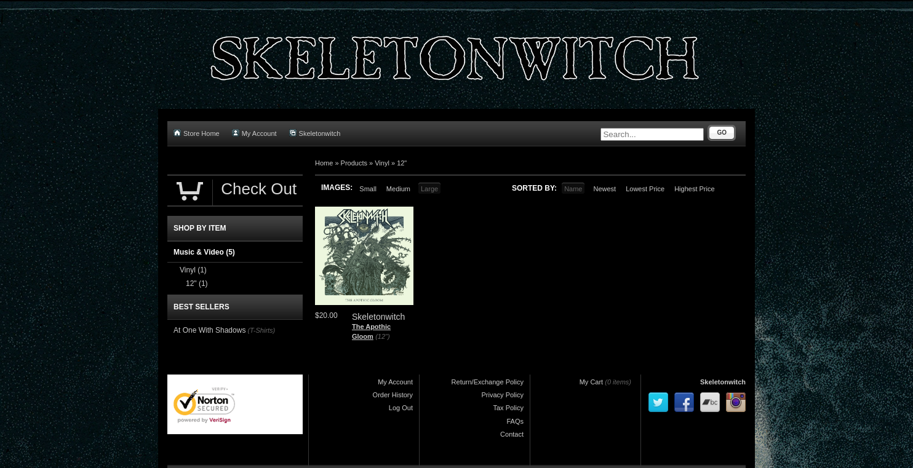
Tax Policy (508, 407)
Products (354, 163)
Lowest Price (645, 188)
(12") (382, 336)
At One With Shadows (209, 330)
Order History (393, 395)
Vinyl (382, 163)
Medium (398, 188)
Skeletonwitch (315, 133)
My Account (254, 133)
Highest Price (694, 188)
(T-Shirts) (261, 330)
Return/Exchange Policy (488, 382)
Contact (512, 434)
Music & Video (204, 252)
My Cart (592, 382)
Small (368, 188)
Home (324, 163)
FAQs (515, 421)
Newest (604, 188)
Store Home (196, 133)
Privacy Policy (503, 395)
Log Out (401, 407)
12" (402, 163)
